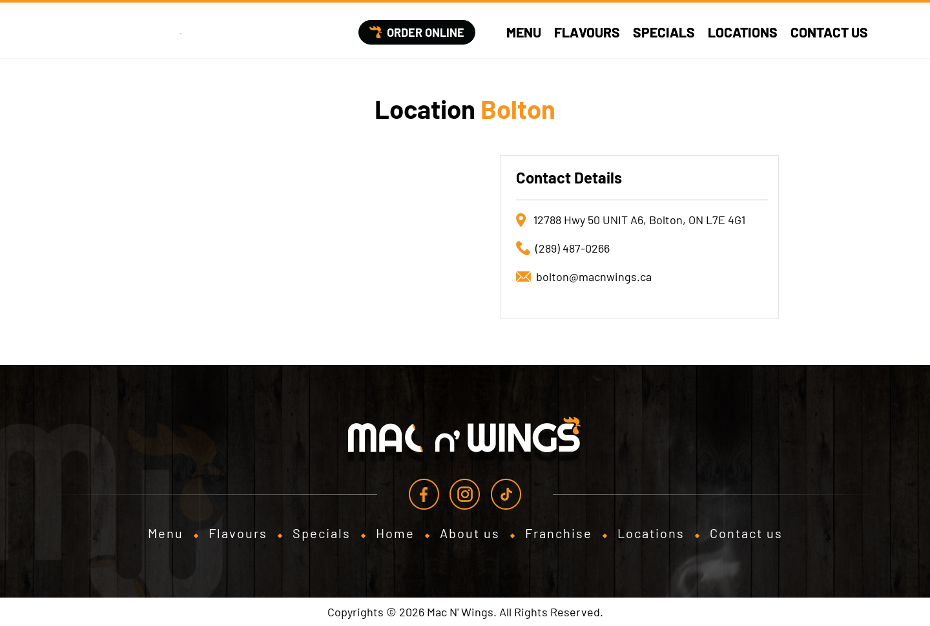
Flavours (587, 32)
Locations (743, 32)
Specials (664, 32)
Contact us (829, 32)
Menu (523, 32)
